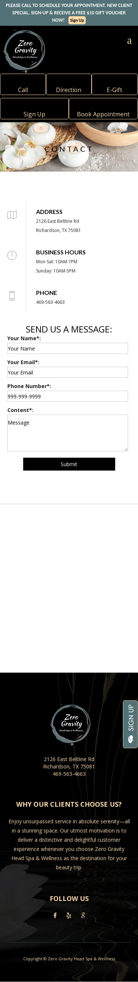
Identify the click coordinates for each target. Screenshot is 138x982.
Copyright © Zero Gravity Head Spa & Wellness (69, 958)
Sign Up (77, 20)
